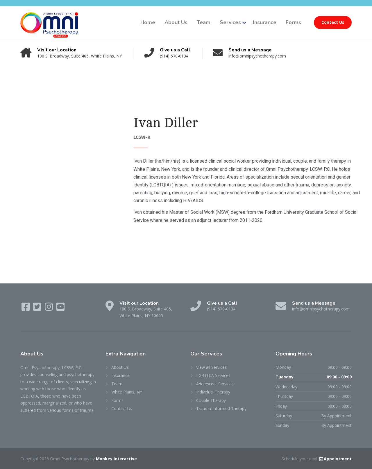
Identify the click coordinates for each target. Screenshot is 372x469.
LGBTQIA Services (213, 375)
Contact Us (332, 22)
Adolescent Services (215, 384)
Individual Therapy (213, 392)
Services (230, 22)
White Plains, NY (126, 392)
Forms (293, 22)
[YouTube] (60, 308)
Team (203, 22)
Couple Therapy (211, 400)
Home (147, 22)
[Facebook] (26, 308)
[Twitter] (37, 308)
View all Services (211, 367)
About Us (175, 22)
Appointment (335, 458)
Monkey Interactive (116, 458)
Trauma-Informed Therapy (221, 408)
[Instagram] (49, 308)
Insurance (264, 22)
